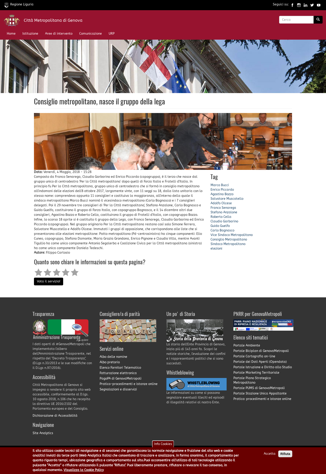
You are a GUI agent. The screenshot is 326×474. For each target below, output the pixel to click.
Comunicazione (90, 34)
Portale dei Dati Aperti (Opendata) (260, 362)
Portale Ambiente (246, 345)
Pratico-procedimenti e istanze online (129, 384)
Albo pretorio (110, 362)
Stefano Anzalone (224, 212)
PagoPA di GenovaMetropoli (120, 378)
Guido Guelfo (220, 226)
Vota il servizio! (48, 281)
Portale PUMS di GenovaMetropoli (259, 388)
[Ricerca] (318, 20)
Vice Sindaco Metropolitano (232, 235)
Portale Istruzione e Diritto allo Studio (262, 367)
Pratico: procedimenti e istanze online (262, 399)
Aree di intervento (58, 34)
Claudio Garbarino (224, 221)
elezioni (216, 248)
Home (11, 34)
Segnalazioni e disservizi (118, 389)
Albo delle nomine (113, 357)
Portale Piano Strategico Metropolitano (252, 380)
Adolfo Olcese (221, 203)
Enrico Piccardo (222, 190)
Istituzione (30, 34)
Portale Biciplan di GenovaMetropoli (261, 351)
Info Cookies (163, 446)
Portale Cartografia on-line (254, 356)
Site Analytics (43, 433)
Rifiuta (285, 455)
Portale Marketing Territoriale (256, 373)
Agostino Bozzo (222, 194)
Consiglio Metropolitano (229, 239)
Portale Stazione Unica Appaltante (260, 393)
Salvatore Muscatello (227, 199)
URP (112, 34)
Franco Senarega (223, 208)
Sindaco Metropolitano (228, 244)
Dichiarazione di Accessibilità (55, 416)
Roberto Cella (221, 217)
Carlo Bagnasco (222, 230)
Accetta (270, 455)
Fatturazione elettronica (118, 373)
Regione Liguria (19, 4)
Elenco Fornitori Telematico (120, 368)
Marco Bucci (220, 185)
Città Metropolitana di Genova (53, 20)
